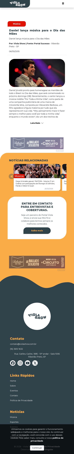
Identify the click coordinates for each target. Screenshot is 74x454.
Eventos (14, 391)
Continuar (37, 448)
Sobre (13, 386)
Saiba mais (37, 230)
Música (13, 417)
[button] (62, 176)
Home (13, 381)
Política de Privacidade (21, 400)
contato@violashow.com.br (23, 344)
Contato (14, 395)
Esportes (14, 422)
